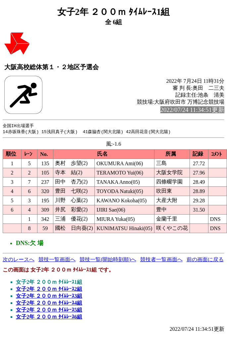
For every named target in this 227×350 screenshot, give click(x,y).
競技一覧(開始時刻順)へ (108, 260)
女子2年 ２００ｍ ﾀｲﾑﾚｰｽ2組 (49, 289)
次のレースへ (18, 260)
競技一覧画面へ (57, 260)
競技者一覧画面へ (161, 260)
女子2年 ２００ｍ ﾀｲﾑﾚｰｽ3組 (49, 296)
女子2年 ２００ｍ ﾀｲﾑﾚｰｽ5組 (49, 310)
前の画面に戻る (205, 260)
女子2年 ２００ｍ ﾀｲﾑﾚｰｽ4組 (49, 303)
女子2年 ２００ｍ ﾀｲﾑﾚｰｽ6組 (49, 317)
